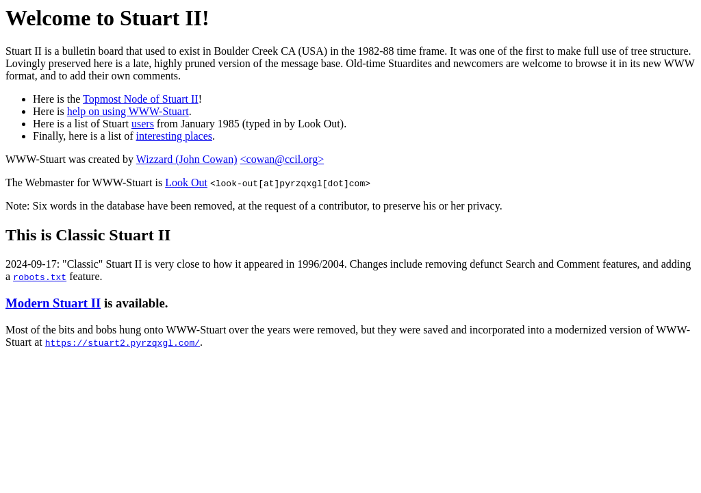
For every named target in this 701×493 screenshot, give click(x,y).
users (142, 123)
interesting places (174, 136)
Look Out (186, 182)
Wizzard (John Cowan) (187, 159)
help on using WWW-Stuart (128, 111)
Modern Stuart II (53, 303)
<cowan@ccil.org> (282, 159)
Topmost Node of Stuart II (141, 99)
